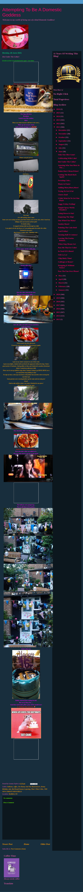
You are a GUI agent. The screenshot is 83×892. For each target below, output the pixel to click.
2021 (58, 127)
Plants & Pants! (64, 184)
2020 (58, 294)
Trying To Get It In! (66, 191)
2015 (58, 312)
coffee (15, 786)
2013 (58, 319)
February (62, 286)
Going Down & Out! (66, 213)
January (61, 290)
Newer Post (7, 844)
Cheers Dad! (63, 195)
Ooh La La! (62, 255)
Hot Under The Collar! (67, 162)
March (61, 283)
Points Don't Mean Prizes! (68, 171)
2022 (58, 123)
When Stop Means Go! (67, 244)
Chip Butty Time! (65, 258)
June (60, 152)
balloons (10, 786)
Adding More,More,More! (68, 188)
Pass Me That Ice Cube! (67, 248)
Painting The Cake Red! (67, 228)
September (62, 141)
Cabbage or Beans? (65, 262)
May (60, 276)
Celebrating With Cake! (67, 158)
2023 (58, 120)
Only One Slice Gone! (66, 155)
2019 (58, 298)
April (60, 279)
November (62, 134)
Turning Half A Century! (68, 235)
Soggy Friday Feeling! (66, 204)
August (61, 144)
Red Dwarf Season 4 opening (21, 789)
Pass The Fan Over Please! (68, 271)
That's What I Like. (37, 789)
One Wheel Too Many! (67, 220)
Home (26, 844)
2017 (58, 305)
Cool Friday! (63, 231)
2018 (58, 302)
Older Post (45, 844)
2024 (58, 116)
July (60, 148)
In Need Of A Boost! (66, 251)
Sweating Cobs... (64, 180)
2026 (58, 109)
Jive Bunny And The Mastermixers (29, 786)
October (61, 137)
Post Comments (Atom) (18, 849)
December (62, 130)
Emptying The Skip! (66, 217)
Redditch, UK (13, 794)
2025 (58, 113)
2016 (58, 309)
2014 (58, 316)
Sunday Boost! (63, 224)
